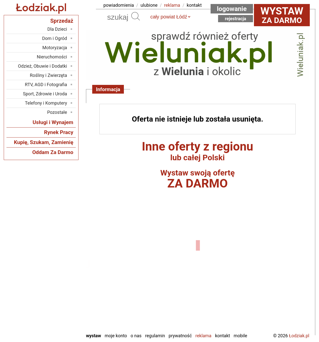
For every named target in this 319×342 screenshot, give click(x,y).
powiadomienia (118, 5)
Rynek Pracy (58, 132)
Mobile (240, 335)
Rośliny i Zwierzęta (48, 75)
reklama (172, 5)
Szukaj (135, 16)
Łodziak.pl (299, 335)
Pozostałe (57, 112)
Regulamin (155, 335)
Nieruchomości (52, 56)
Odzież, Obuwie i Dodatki (42, 66)
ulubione (149, 5)
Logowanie (232, 8)
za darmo (281, 15)
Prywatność (180, 335)
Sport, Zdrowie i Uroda (45, 93)
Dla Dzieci (57, 29)
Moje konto (116, 335)
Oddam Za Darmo (52, 152)
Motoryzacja (54, 47)
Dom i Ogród (54, 38)
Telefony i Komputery (46, 103)
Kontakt (222, 335)
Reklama (203, 335)
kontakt (194, 5)
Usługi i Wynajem (53, 122)
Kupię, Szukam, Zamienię (43, 142)
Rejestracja (235, 18)
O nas (136, 335)
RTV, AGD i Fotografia (46, 84)
